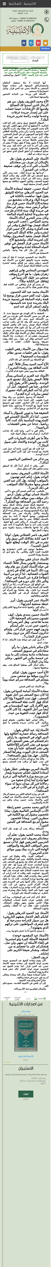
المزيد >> (7, 1062)
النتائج (26, 1099)
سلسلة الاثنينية (30, 70)
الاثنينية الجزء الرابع (25, 1056)
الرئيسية (43, 70)
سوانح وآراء (26, 1011)
